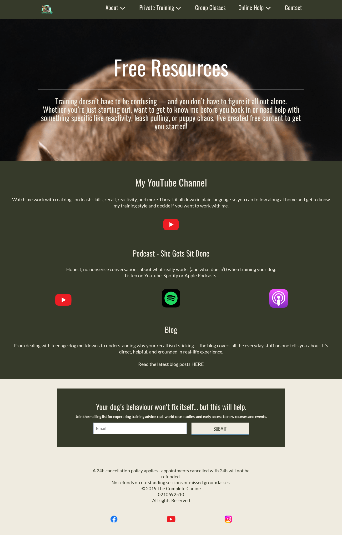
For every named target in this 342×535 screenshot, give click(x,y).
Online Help (255, 7)
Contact (293, 7)
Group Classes (210, 7)
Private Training (160, 7)
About (116, 7)
